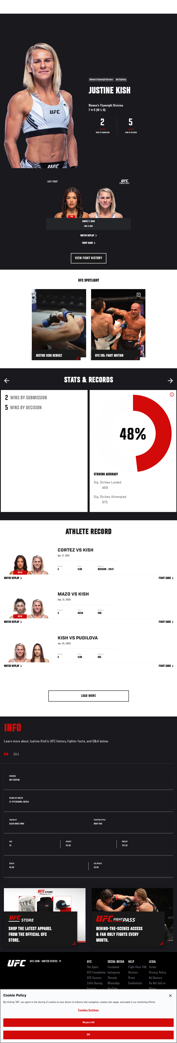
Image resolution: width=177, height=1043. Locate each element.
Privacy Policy (157, 973)
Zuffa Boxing (133, 15)
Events (11, 15)
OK (88, 1034)
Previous (6, 380)
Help (131, 962)
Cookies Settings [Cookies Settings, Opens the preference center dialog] (88, 1010)
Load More (88, 696)
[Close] (170, 995)
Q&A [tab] (16, 754)
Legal (152, 962)
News (63, 15)
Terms (152, 967)
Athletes (47, 15)
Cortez (66, 550)
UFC (89, 962)
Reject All (88, 1022)
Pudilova (87, 638)
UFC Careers (94, 978)
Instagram (114, 973)
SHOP (152, 15)
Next (170, 380)
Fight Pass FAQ (137, 967)
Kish (88, 550)
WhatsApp (114, 983)
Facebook (113, 967)
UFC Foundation (96, 973)
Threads (112, 978)
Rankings (29, 15)
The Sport (92, 967)
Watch (114, 15)
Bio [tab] (6, 754)
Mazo (64, 594)
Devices (133, 973)
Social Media (116, 962)
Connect (97, 15)
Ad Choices (155, 978)
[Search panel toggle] (164, 15)
